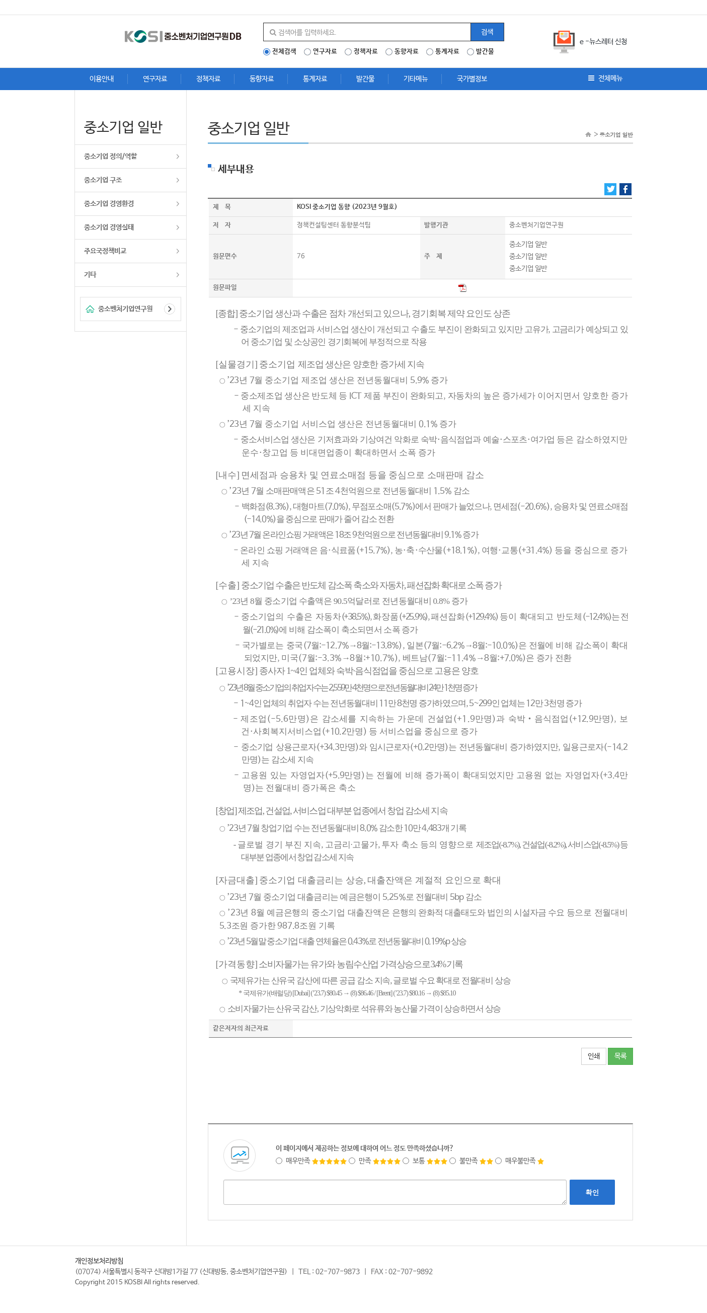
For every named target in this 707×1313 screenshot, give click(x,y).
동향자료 (407, 51)
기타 (90, 275)
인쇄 (594, 1056)
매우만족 (311, 1161)
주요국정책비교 (105, 251)
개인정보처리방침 (99, 1261)
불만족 (471, 1161)
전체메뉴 (605, 78)
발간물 (485, 51)
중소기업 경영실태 (109, 227)
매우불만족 (519, 1161)
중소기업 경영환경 (109, 204)
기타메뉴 (416, 79)
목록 (620, 1056)
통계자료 (447, 51)
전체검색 (284, 51)
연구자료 (325, 51)
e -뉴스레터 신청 (603, 42)
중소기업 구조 (103, 180)
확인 (592, 1192)
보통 (425, 1161)
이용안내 (102, 79)
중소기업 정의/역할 (110, 156)
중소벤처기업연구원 (125, 309)
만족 (375, 1161)
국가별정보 (472, 79)
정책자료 (366, 51)
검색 (487, 32)
